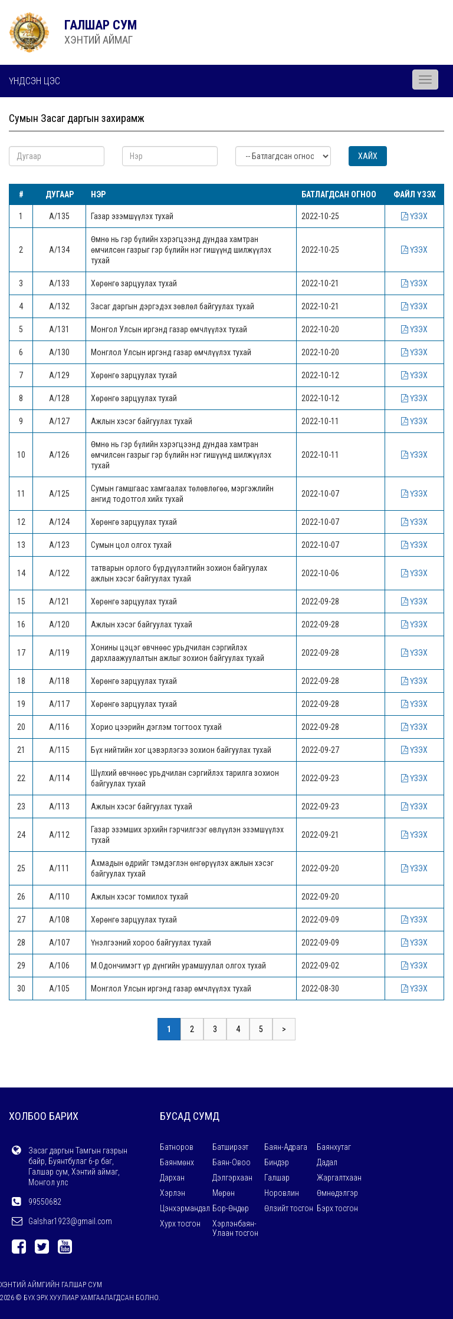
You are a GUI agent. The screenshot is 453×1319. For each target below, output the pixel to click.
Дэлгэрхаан (232, 1177)
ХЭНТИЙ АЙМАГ (98, 40)
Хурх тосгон (180, 1223)
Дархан (172, 1177)
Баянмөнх (177, 1162)
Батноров (176, 1147)
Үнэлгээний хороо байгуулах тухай (151, 942)
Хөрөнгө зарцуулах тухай (134, 283)
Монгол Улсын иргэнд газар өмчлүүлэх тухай (169, 329)
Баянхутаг (334, 1147)
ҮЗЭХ (414, 216)
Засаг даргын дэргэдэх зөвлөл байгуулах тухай (172, 306)
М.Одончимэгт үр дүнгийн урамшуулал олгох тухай (178, 965)
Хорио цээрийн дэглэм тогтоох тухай (156, 727)
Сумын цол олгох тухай (131, 545)
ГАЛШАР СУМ (100, 25)
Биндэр (276, 1162)
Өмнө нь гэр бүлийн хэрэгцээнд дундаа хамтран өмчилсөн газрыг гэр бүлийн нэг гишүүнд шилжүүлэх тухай (181, 249)
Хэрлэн (172, 1193)
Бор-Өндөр (230, 1208)
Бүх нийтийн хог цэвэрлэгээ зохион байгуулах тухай (181, 750)
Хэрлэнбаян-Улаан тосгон (235, 1228)
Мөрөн (223, 1193)
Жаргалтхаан (339, 1177)
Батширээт (230, 1147)
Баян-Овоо (231, 1162)
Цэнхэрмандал (185, 1208)
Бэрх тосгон (337, 1208)
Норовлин (281, 1193)
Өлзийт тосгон (288, 1208)
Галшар (277, 1177)
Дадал (327, 1162)
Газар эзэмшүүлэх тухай (132, 216)
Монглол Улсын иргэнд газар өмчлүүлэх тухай (171, 352)
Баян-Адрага (285, 1147)
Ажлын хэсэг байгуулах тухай (141, 421)
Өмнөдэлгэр (337, 1193)
